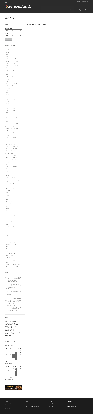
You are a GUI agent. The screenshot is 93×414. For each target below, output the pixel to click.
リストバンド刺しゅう (11, 145)
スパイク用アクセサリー (12, 156)
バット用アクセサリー (11, 154)
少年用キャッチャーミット (12, 62)
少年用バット (9, 77)
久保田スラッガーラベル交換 (13, 261)
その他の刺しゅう (10, 147)
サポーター (9, 172)
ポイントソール (10, 93)
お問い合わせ (29, 398)
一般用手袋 (9, 127)
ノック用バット (10, 84)
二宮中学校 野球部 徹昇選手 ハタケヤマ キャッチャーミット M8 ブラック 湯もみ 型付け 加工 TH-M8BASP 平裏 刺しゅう (13, 283)
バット (7, 68)
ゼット (7, 196)
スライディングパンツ (11, 113)
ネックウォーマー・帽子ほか (13, 120)
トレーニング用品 (10, 174)
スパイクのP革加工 (10, 256)
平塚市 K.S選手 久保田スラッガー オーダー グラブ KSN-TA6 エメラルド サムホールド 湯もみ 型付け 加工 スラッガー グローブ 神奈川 (13, 305)
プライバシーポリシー (72, 400)
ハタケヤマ (9, 193)
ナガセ (7, 220)
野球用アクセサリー (10, 149)
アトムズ (8, 202)
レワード (8, 216)
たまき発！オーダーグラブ (12, 263)
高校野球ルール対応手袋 (12, 125)
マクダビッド (9, 227)
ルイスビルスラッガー (11, 211)
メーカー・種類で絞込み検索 (32, 403)
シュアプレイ (9, 200)
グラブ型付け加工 (10, 252)
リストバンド (9, 118)
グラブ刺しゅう (10, 138)
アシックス (9, 234)
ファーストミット (10, 64)
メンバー (7, 403)
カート (27, 400)
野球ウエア (8, 98)
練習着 (7, 109)
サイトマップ (49, 400)
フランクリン (9, 214)
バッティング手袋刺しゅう (12, 143)
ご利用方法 (49, 398)
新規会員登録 (85, 1)
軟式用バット (9, 75)
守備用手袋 (9, 131)
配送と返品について (9, 405)
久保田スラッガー (10, 191)
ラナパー (8, 225)
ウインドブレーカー (11, 100)
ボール (7, 169)
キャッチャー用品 (10, 161)
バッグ (7, 158)
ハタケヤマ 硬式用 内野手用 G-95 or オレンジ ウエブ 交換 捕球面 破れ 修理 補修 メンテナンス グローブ (13, 290)
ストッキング (9, 116)
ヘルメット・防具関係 (11, 163)
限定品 (7, 245)
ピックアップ (63, 6)
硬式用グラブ (9, 48)
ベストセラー (9, 247)
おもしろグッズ (10, 184)
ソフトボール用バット (11, 80)
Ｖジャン (8, 102)
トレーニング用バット (11, 82)
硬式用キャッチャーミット (12, 57)
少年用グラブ (9, 53)
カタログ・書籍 (10, 180)
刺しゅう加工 (8, 136)
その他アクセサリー (11, 182)
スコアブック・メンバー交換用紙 (13, 177)
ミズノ (7, 189)
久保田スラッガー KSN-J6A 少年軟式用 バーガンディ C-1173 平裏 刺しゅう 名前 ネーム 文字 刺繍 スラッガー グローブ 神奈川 (13, 297)
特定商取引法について (72, 403)
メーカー (54, 6)
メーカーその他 (10, 236)
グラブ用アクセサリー (11, 152)
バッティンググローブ (10, 122)
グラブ (7, 46)
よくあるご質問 (8, 400)
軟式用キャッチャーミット (12, 60)
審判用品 (8, 165)
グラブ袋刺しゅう (10, 140)
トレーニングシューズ (11, 95)
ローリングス (9, 198)
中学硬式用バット (10, 73)
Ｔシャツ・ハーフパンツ (12, 107)
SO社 (7, 232)
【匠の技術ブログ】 (10, 250)
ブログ (72, 6)
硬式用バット (9, 71)
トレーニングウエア (11, 104)
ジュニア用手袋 (10, 129)
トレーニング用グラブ (11, 66)
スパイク (7, 86)
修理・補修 (9, 259)
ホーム (6, 398)
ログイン (79, 1)
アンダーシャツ (10, 111)
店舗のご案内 (49, 403)
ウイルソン (9, 207)
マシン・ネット (10, 167)
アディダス (9, 209)
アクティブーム (10, 218)
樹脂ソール (9, 91)
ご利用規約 (69, 398)
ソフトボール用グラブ (11, 55)
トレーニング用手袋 (11, 134)
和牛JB (7, 205)
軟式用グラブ (9, 51)
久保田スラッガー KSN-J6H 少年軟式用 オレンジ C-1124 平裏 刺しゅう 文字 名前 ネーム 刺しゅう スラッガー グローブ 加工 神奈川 (13, 276)
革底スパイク (9, 89)
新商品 (7, 243)
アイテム (45, 6)
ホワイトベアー (10, 223)
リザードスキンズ (10, 229)
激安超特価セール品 (11, 241)
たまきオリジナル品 (10, 238)
